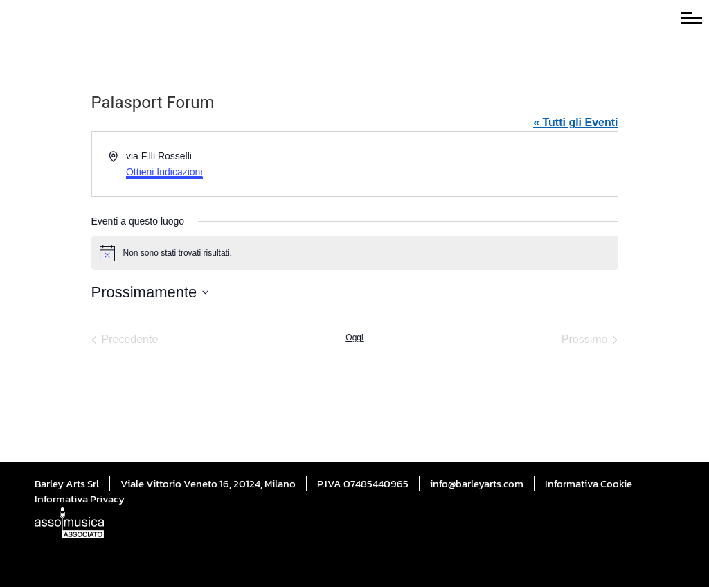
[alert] (354, 253)
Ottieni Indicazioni (164, 171)
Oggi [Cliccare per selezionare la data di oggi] (354, 337)
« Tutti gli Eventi (575, 122)
